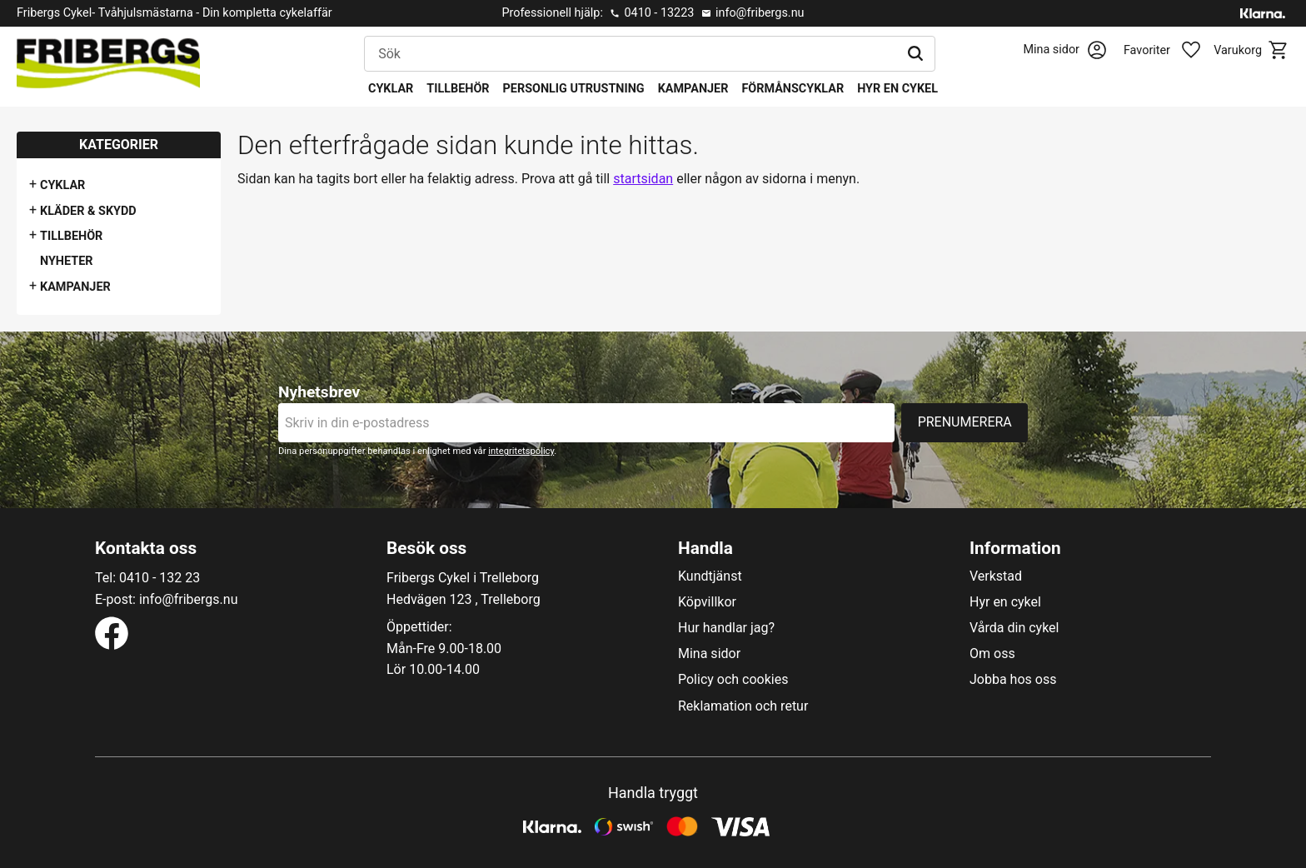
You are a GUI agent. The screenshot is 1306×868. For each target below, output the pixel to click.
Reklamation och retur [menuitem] (743, 706)
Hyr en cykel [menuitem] (897, 89)
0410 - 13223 (659, 13)
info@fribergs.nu (760, 13)
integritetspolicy (521, 451)
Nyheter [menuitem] (66, 261)
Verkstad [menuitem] (996, 576)
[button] (1171, 50)
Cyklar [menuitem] (390, 89)
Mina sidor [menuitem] (709, 653)
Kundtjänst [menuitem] (710, 576)
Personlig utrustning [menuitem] (574, 89)
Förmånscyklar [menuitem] (792, 89)
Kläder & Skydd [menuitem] (88, 211)
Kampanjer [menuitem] (693, 89)
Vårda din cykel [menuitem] (1014, 628)
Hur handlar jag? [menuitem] (726, 628)
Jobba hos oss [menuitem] (1013, 679)
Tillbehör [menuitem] (457, 89)
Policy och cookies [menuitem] (733, 679)
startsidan (643, 179)
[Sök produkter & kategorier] (630, 54)
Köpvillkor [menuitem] (707, 602)
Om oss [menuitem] (992, 653)
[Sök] (915, 54)
